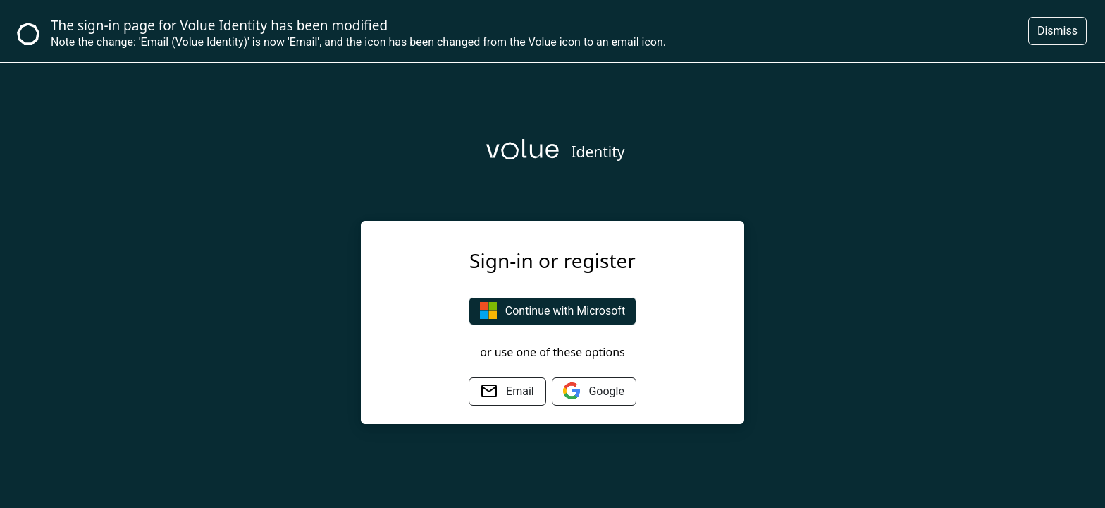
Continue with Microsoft (552, 310)
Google (593, 390)
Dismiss (1057, 30)
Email (507, 390)
